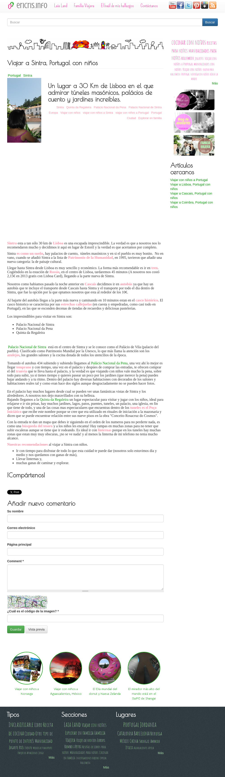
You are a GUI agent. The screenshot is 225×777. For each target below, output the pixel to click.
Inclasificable (21, 724)
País (21, 747)
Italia (129, 747)
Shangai (144, 741)
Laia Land (60, 6)
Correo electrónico (21, 528)
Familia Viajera (84, 6)
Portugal (14, 75)
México (124, 741)
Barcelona (141, 733)
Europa (53, 112)
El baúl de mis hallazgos (117, 6)
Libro (38, 724)
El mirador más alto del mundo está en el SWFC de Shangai (144, 693)
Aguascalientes (140, 748)
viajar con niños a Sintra (98, 112)
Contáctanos (149, 6)
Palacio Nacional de (27, 347)
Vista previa (36, 629)
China (134, 741)
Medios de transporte (42, 748)
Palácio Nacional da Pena (110, 107)
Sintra (27, 75)
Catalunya (125, 733)
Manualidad (43, 741)
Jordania (148, 724)
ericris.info (32, 5)
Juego (41, 753)
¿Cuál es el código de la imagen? (33, 611)
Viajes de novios (86, 740)
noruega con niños (199, 74)
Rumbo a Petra (73, 746)
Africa (151, 748)
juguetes (199, 58)
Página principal (19, 544)
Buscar (210, 22)
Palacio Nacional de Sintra (145, 107)
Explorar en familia (150, 118)
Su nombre (15, 511)
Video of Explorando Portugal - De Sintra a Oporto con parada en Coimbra (85, 190)
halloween (187, 58)
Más (215, 83)
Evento (28, 747)
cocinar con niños (188, 42)
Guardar (16, 629)
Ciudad (131, 118)
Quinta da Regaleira (78, 107)
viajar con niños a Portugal (132, 112)
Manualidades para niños (84, 752)
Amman (155, 741)
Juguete (13, 747)
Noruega (156, 733)
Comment (15, 561)
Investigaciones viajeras (87, 758)
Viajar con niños (70, 112)
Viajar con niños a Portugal (189, 180)
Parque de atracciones (28, 753)
